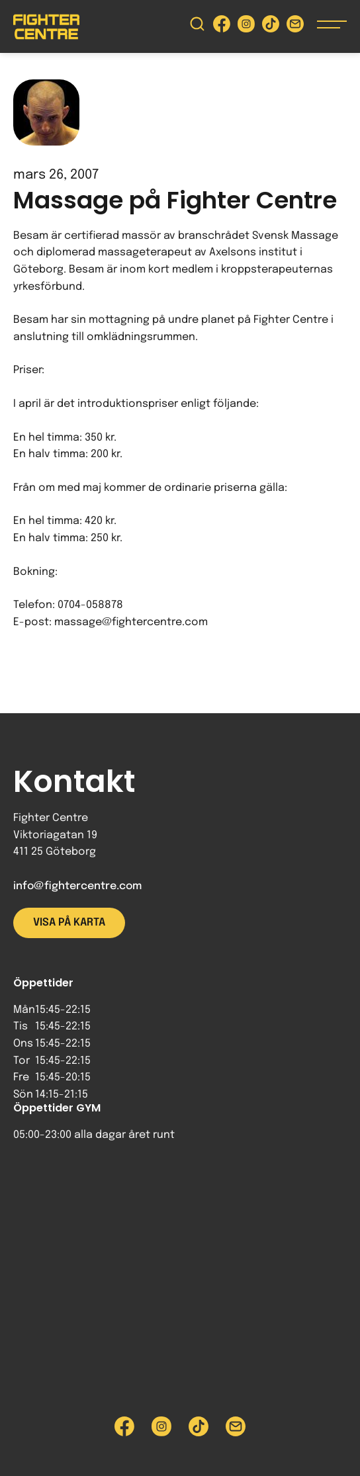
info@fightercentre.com (77, 886)
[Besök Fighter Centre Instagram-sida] (246, 26)
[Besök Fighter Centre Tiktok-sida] (270, 26)
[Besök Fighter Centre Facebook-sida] (221, 26)
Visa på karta (69, 922)
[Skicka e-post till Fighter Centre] (295, 26)
